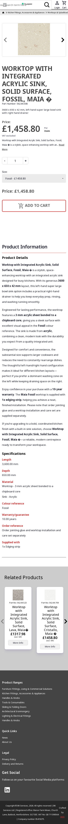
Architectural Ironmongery (15, 711)
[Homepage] (3, 12)
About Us (7, 742)
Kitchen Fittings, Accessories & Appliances (23, 693)
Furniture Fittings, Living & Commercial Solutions (27, 688)
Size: (4, 172)
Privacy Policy (9, 759)
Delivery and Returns (12, 763)
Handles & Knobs (11, 697)
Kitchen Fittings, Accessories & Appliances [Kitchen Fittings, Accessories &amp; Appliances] (26, 12)
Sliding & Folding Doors (14, 706)
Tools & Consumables (13, 702)
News (5, 737)
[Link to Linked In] (7, 790)
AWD (62, 816)
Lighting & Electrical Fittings (16, 715)
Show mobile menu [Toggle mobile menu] (6, 5)
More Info (18, 642)
